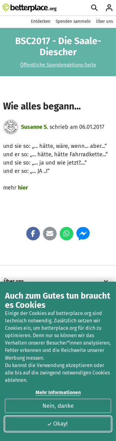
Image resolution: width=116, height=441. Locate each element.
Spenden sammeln (73, 21)
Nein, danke (58, 405)
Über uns (104, 21)
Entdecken (40, 21)
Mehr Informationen (58, 392)
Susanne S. (34, 127)
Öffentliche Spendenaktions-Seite (58, 65)
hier (23, 187)
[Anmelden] (109, 7)
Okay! (57, 423)
